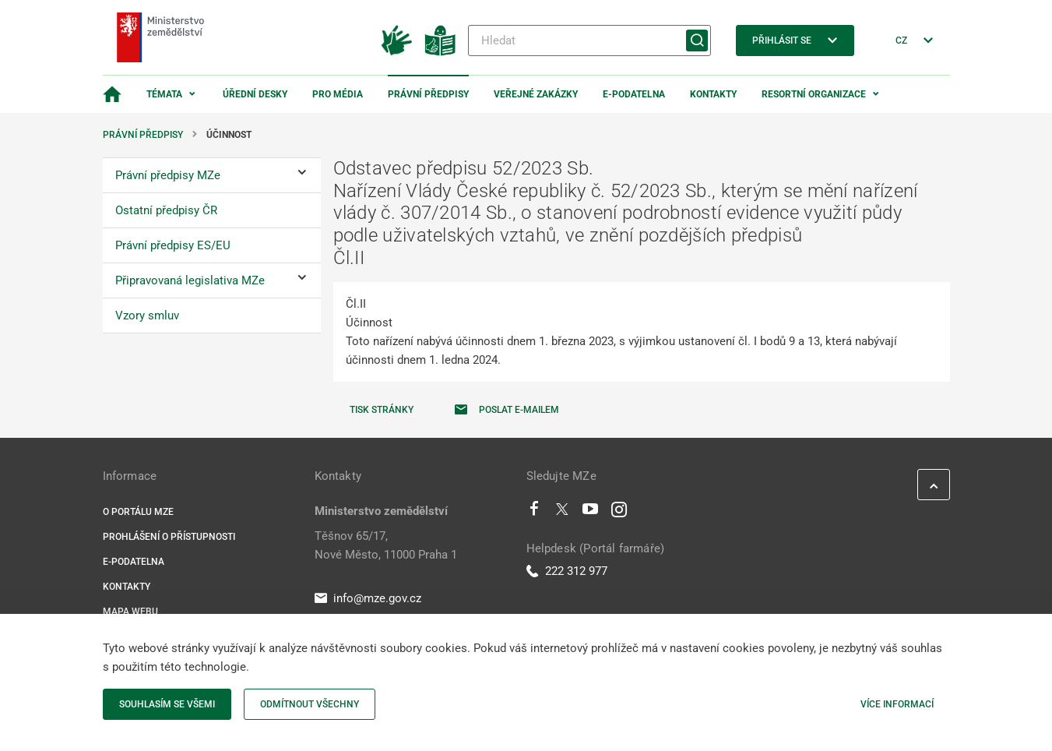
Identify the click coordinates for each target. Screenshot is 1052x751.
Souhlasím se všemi (167, 704)
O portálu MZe (138, 511)
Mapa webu (130, 611)
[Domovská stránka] (112, 94)
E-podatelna (634, 94)
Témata (164, 94)
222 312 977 (566, 571)
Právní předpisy (428, 94)
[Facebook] (534, 513)
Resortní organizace (814, 94)
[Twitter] (562, 513)
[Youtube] (590, 513)
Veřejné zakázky (536, 94)
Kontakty (713, 94)
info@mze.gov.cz (368, 598)
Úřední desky (255, 94)
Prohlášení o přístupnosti (169, 536)
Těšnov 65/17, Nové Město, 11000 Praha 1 (386, 545)
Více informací (897, 704)
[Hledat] (589, 40)
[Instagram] (619, 513)
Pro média (337, 94)
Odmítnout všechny (309, 704)
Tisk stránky (381, 409)
